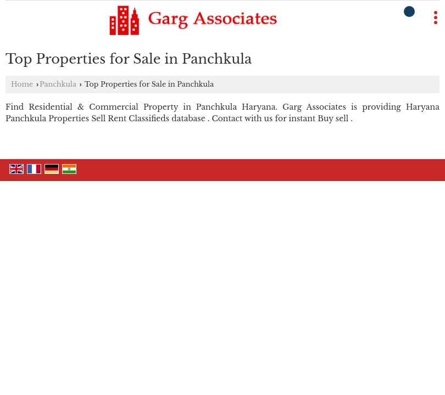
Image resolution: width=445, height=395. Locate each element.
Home (22, 84)
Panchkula (58, 84)
